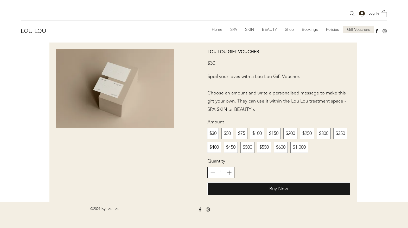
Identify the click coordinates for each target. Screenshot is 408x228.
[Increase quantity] (229, 172)
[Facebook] (376, 31)
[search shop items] (352, 13)
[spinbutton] (221, 172)
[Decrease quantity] (212, 172)
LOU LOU (33, 30)
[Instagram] (384, 31)
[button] (384, 13)
